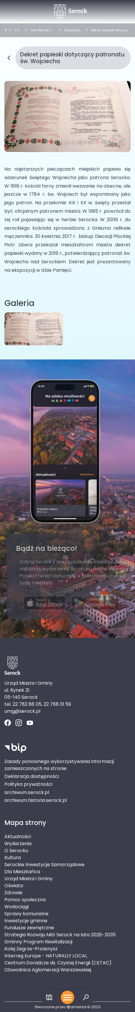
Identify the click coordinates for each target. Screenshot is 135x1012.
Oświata (13, 885)
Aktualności (17, 836)
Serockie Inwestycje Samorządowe (44, 864)
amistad (76, 1006)
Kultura (12, 857)
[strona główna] (5, 30)
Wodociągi (16, 906)
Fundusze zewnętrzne (29, 927)
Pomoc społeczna (25, 899)
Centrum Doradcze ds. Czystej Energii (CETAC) (58, 962)
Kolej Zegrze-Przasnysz (31, 948)
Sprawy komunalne (26, 913)
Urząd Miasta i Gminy (28, 878)
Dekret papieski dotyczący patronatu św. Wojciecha (110, 30)
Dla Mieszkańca (22, 871)
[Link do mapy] (49, 997)
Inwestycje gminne (25, 920)
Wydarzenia (18, 843)
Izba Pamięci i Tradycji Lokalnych (43, 30)
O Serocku (17, 30)
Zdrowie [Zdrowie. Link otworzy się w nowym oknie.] (13, 892)
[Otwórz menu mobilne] (67, 997)
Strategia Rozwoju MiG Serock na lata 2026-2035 (60, 934)
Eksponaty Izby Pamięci (73, 30)
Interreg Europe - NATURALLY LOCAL (45, 955)
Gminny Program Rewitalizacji (38, 941)
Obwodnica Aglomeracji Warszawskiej (47, 969)
